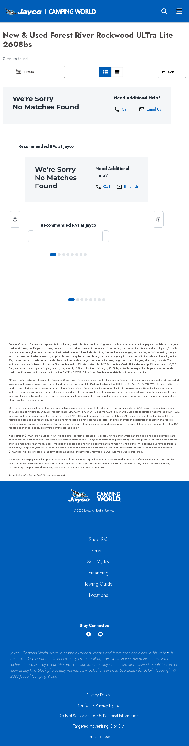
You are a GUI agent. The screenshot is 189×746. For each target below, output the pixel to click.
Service (98, 550)
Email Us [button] (150, 109)
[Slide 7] (85, 254)
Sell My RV (98, 561)
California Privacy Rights (98, 705)
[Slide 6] (81, 254)
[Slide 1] (59, 254)
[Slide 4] (72, 254)
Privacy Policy (98, 695)
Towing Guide (98, 584)
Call (121, 109)
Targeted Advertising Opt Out (98, 726)
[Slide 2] (63, 254)
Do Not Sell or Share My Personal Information (98, 716)
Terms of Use (98, 736)
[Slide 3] (67, 254)
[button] (34, 72)
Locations (98, 595)
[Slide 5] (76, 254)
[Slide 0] (53, 254)
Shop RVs (98, 539)
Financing (98, 572)
